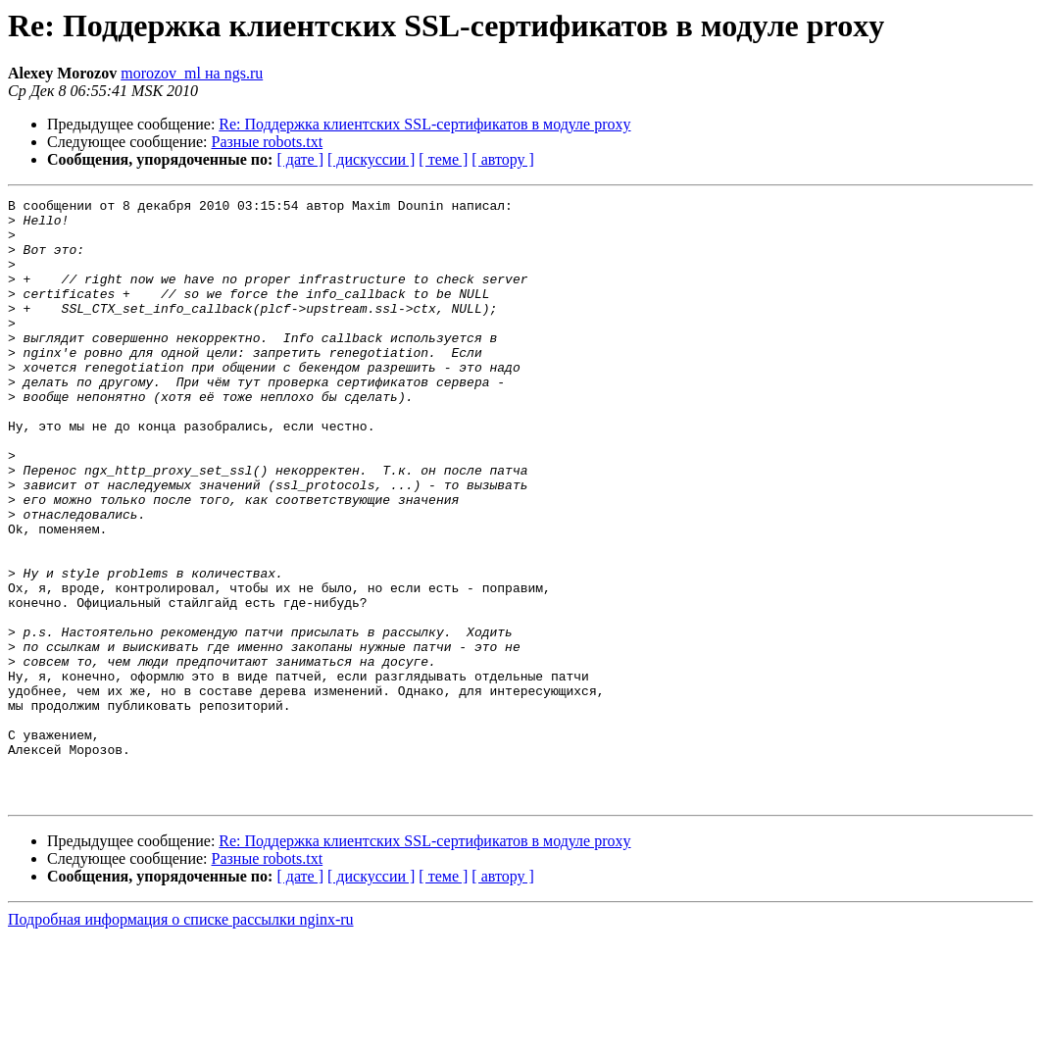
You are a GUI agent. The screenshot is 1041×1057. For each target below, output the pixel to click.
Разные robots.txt (267, 141)
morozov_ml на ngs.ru (192, 73)
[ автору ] (502, 159)
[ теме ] (443, 159)
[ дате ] (299, 159)
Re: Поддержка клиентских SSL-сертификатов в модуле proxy (424, 124)
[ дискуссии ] (371, 159)
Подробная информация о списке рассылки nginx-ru (181, 1040)
